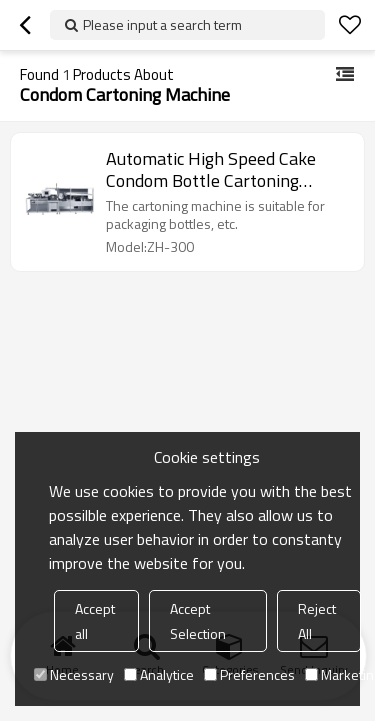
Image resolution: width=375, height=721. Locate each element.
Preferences (249, 674)
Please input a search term (162, 24)
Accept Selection (198, 621)
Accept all (95, 621)
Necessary (74, 674)
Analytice (159, 674)
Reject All (317, 621)
